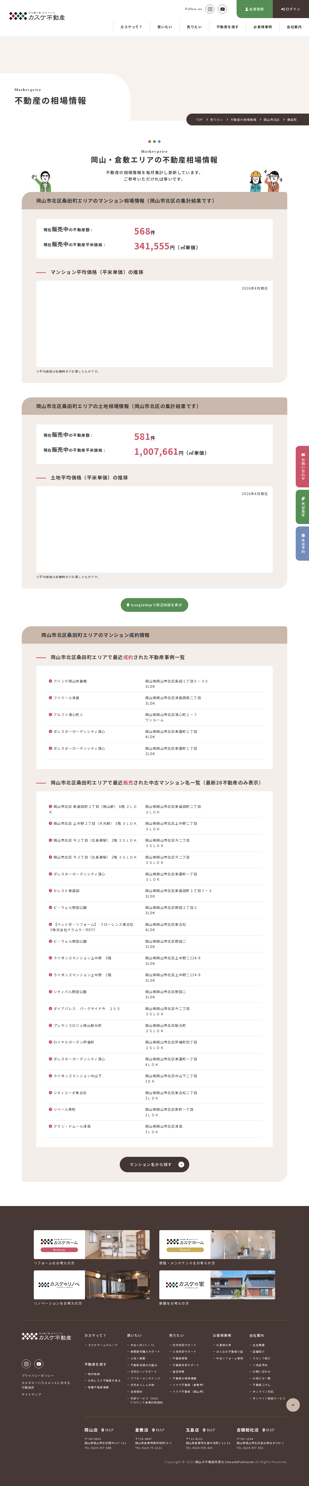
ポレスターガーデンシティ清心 (79, 731)
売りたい (194, 26)
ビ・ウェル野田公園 (70, 907)
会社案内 (294, 26)
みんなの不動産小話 (229, 1351)
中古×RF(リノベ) (143, 1345)
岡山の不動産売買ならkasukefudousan (224, 1462)
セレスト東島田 (67, 890)
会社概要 (259, 1345)
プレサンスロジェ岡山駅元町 (78, 1025)
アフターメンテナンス (146, 1378)
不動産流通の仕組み (144, 1365)
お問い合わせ (262, 1371)
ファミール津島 (67, 697)
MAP (107, 1429)
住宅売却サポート (185, 1345)
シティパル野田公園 (70, 991)
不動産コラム (262, 1385)
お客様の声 (223, 1345)
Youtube (222, 9)
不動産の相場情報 (243, 119)
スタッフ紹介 (262, 1358)
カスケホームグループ (103, 1345)
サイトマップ (31, 1394)
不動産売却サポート (186, 1365)
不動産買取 (180, 1358)
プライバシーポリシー (38, 1375)
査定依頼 (179, 1371)
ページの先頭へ (293, 1405)
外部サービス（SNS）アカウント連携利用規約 (146, 1400)
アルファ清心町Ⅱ (68, 714)
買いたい (164, 26)
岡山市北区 (272, 119)
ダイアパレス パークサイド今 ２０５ (87, 1008)
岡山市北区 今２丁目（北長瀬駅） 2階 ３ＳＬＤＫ (95, 840)
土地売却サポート (185, 1351)
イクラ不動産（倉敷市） (189, 1385)
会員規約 (137, 1391)
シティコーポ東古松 (70, 1092)
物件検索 (94, 1374)
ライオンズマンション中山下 (78, 1075)
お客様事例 (262, 26)
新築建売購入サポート (146, 1351)
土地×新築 (138, 1358)
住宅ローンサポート (144, 1371)
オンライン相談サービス (269, 1398)
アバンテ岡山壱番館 (70, 681)
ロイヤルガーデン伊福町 (74, 1042)
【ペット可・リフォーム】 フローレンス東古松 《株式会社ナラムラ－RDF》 (93, 927)
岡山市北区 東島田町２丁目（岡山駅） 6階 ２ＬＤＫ (93, 809)
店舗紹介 (259, 1351)
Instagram (209, 9)
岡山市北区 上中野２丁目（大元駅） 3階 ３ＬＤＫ (95, 823)
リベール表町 (65, 1109)
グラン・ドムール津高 (72, 1126)
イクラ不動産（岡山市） (189, 1391)
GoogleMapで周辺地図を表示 (154, 604)
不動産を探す (228, 26)
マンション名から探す (151, 1164)
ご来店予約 (260, 1365)
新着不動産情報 (98, 1387)
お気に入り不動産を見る (104, 1380)
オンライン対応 (263, 1391)
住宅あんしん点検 (142, 1385)
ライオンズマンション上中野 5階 (83, 957)
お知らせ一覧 (262, 1378)
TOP (199, 119)
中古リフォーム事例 (229, 1358)
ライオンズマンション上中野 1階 (83, 974)
